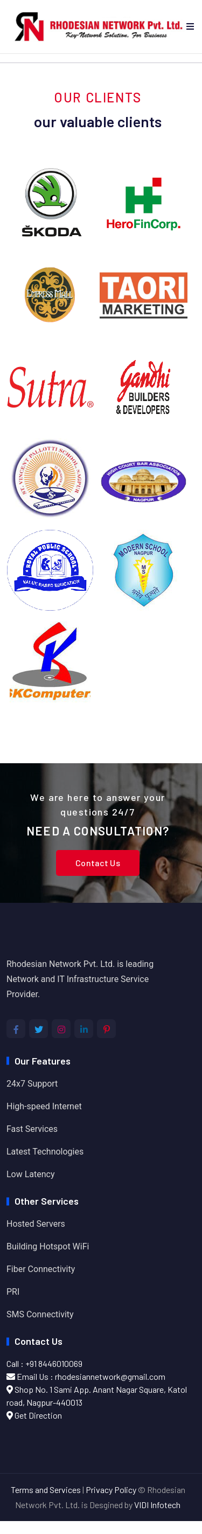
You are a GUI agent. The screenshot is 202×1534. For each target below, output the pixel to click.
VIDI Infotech (157, 1505)
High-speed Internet (44, 1106)
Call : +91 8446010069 (44, 1363)
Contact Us (97, 863)
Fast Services (32, 1129)
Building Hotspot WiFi (47, 1246)
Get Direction (34, 1415)
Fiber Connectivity (40, 1269)
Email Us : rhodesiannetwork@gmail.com (85, 1376)
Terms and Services (46, 1489)
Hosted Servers (35, 1224)
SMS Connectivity (40, 1314)
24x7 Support (32, 1084)
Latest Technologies (44, 1151)
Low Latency (30, 1174)
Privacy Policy (111, 1489)
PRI (12, 1292)
